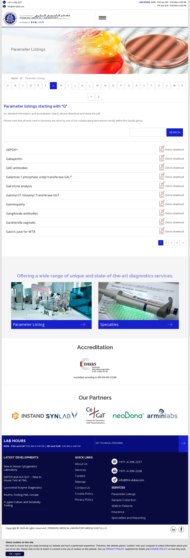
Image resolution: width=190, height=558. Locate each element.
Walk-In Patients (122, 506)
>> (183, 242)
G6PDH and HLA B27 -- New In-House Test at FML (23, 478)
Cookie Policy (84, 493)
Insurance (118, 512)
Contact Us (82, 487)
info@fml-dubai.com (131, 480)
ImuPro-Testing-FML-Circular (21, 495)
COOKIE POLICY (159, 549)
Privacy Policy (84, 499)
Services (80, 470)
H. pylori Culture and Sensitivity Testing (22, 503)
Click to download (174, 149)
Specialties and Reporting (129, 518)
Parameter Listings (123, 494)
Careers (80, 476)
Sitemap (80, 482)
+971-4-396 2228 (130, 471)
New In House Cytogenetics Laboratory (20, 468)
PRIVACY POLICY (115, 549)
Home (14, 78)
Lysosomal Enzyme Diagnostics (23, 487)
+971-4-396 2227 (130, 462)
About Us (81, 464)
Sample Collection (124, 500)
